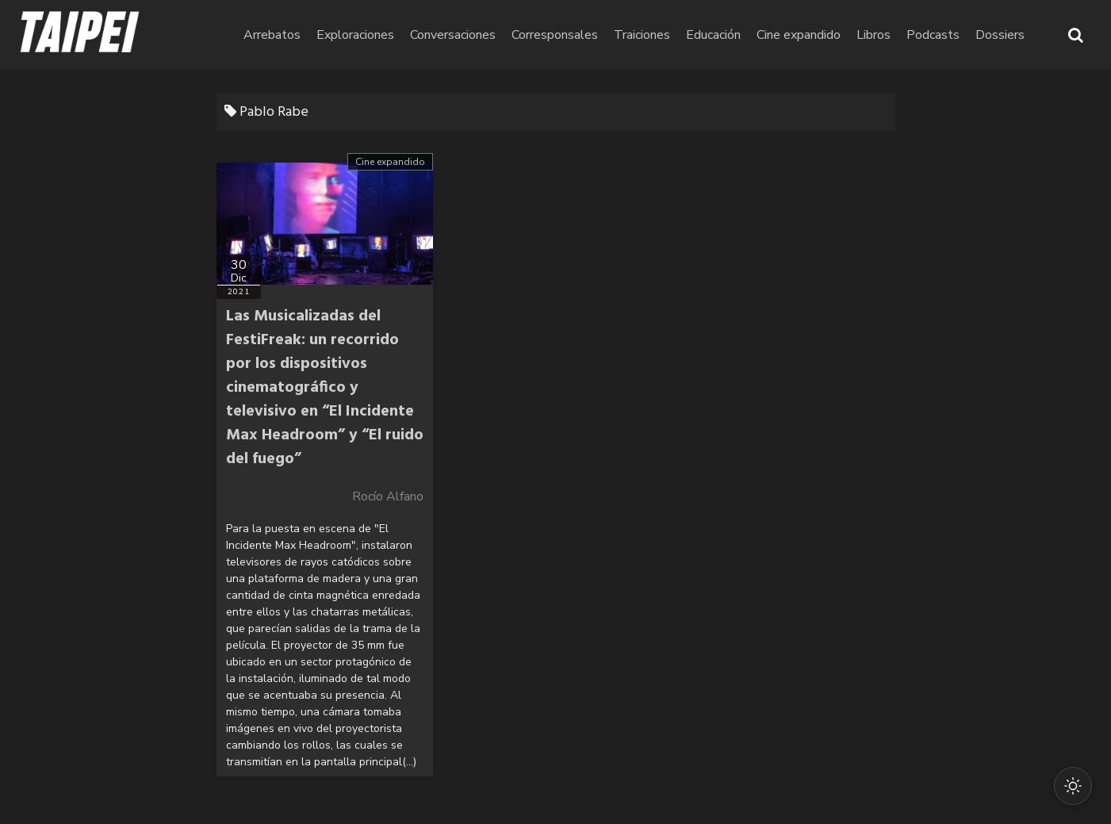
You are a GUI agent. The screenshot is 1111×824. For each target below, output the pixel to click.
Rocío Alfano (387, 496)
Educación (713, 35)
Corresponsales (554, 35)
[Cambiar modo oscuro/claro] (1073, 786)
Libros (873, 35)
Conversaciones (453, 35)
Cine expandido (799, 35)
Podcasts (933, 35)
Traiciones (642, 35)
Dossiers (1000, 35)
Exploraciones (355, 35)
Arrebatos (272, 35)
